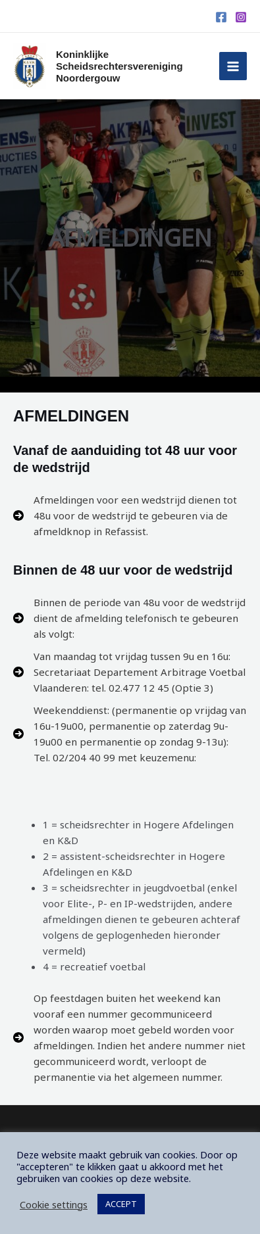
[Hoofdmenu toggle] (233, 66)
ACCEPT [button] (121, 1204)
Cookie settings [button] (54, 1204)
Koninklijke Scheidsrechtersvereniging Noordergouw (119, 66)
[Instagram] (241, 17)
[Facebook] (221, 17)
